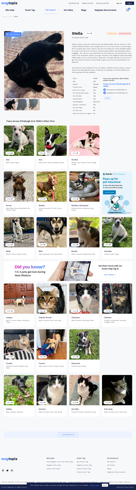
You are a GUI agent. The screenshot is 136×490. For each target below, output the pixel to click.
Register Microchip (54, 465)
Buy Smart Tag (82, 462)
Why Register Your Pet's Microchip (60, 462)
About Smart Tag (83, 472)
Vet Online (68, 10)
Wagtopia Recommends (105, 10)
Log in (130, 3)
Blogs (83, 10)
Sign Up (119, 3)
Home (4, 16)
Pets (10, 16)
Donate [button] (107, 98)
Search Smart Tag (84, 469)
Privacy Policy (94, 485)
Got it (105, 485)
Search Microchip (53, 469)
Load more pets (68, 434)
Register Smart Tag (84, 465)
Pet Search (50, 10)
